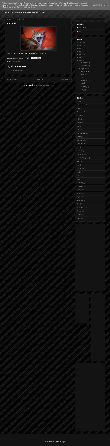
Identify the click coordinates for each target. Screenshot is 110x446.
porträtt (79, 190)
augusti (83, 87)
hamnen (79, 144)
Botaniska (80, 112)
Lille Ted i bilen (85, 71)
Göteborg (80, 140)
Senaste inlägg (12, 79)
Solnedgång (81, 200)
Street (79, 204)
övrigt (78, 218)
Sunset (79, 211)
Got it (106, 5)
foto (14, 61)
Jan (80, 31)
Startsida (39, 79)
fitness (79, 122)
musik (79, 175)
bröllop (79, 115)
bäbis (78, 119)
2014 (81, 45)
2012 (81, 51)
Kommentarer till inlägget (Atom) (44, 85)
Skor (82, 77)
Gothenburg (81, 133)
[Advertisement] (85, 257)
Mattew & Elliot (85, 80)
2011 (81, 54)
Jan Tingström (83, 27)
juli (82, 90)
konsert (79, 151)
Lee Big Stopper (82, 158)
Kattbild (83, 83)
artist (78, 101)
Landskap (80, 154)
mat (78, 165)
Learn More (97, 5)
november (84, 66)
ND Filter (80, 183)
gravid (79, 137)
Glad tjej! (83, 74)
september (84, 69)
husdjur (18, 61)
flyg (78, 126)
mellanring (80, 168)
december (84, 63)
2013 (81, 48)
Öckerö (79, 214)
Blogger (63, 442)
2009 (81, 60)
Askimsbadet (81, 105)
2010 (81, 57)
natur (78, 179)
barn (78, 108)
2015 (81, 42)
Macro (79, 161)
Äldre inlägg (65, 79)
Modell (79, 172)
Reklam (79, 193)
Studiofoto (80, 207)
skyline (79, 197)
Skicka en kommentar (16, 70)
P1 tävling (80, 186)
